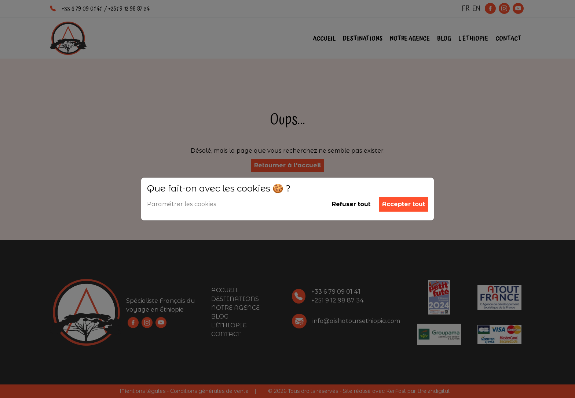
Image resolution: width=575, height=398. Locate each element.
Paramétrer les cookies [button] (181, 204)
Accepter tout (403, 204)
